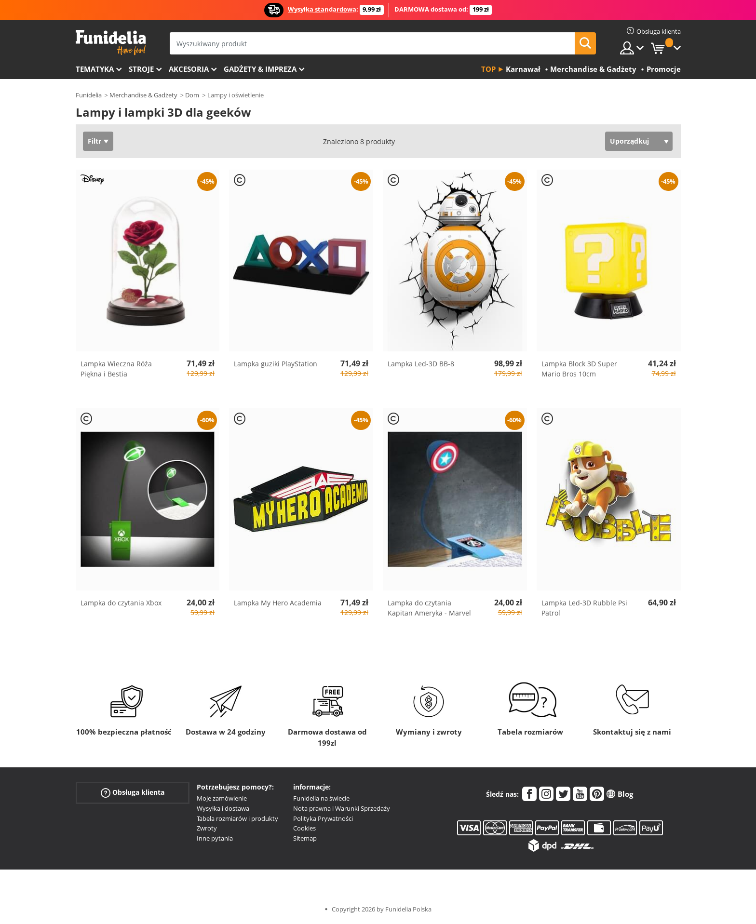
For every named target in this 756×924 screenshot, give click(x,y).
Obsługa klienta (132, 793)
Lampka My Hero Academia (278, 602)
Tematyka (95, 69)
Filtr (94, 141)
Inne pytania (215, 838)
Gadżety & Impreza (260, 69)
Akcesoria (189, 69)
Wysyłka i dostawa (223, 808)
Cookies (304, 828)
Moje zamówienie (222, 798)
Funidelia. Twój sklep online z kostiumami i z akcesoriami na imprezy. (111, 42)
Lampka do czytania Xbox (121, 602)
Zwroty (207, 828)
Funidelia (89, 95)
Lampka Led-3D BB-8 (421, 363)
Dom (192, 95)
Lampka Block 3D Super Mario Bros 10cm (579, 368)
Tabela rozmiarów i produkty (237, 818)
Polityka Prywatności (323, 818)
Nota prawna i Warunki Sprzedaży (341, 808)
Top (488, 69)
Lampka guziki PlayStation (275, 363)
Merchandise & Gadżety (143, 95)
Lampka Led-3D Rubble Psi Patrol (584, 607)
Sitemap (305, 838)
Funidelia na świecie (321, 798)
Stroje (141, 69)
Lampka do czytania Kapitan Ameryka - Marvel (429, 607)
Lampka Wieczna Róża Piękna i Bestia (116, 368)
